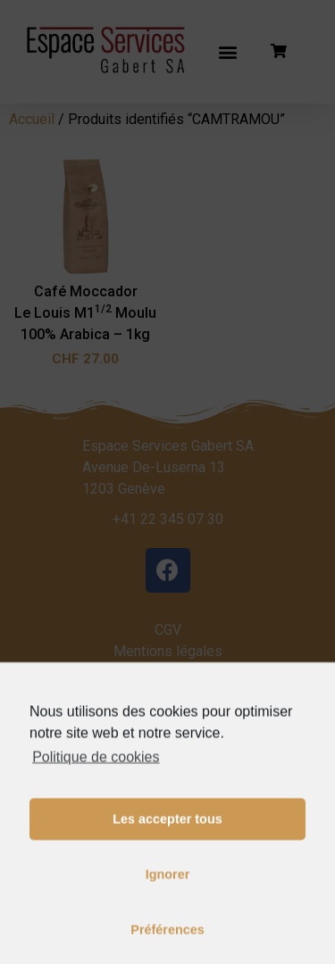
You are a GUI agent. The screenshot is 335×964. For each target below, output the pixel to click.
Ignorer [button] (168, 918)
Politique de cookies (95, 800)
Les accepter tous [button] (167, 863)
